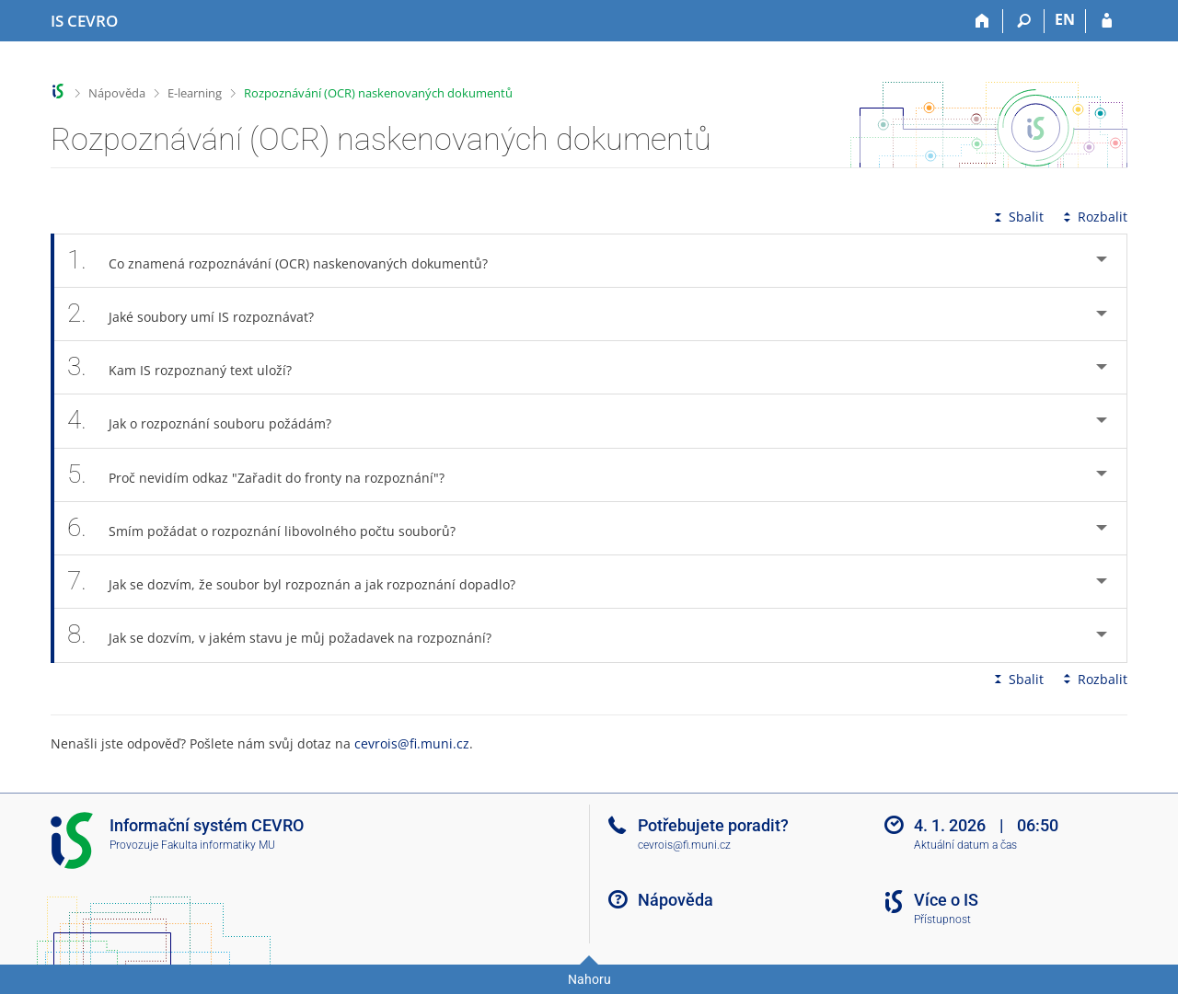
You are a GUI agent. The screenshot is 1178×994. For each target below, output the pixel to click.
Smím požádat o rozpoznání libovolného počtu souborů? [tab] (271, 528)
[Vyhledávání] (1024, 21)
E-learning (194, 93)
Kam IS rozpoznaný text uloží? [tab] (189, 367)
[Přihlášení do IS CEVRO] (1106, 21)
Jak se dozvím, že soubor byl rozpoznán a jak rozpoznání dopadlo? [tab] (301, 582)
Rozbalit (1093, 216)
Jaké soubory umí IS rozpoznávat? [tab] (200, 314)
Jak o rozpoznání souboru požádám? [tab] (209, 421)
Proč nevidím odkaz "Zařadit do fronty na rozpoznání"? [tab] (266, 475)
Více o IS (946, 899)
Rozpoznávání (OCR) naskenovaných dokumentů (378, 93)
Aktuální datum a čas (965, 845)
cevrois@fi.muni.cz (411, 743)
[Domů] (982, 21)
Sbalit (1017, 216)
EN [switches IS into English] (1065, 19)
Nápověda (116, 93)
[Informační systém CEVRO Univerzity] (84, 21)
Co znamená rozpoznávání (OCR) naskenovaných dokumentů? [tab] (287, 261)
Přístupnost (942, 919)
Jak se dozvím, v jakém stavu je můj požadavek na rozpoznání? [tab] (289, 635)
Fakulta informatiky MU (218, 845)
